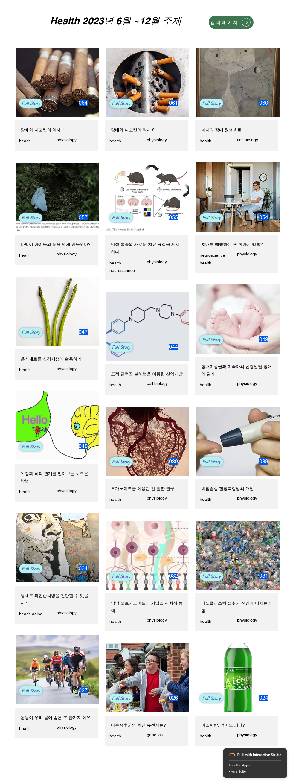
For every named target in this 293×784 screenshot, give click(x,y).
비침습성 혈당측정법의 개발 (227, 488)
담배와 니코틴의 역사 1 (42, 129)
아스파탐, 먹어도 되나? (223, 725)
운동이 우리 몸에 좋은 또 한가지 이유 (56, 717)
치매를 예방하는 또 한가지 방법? (232, 244)
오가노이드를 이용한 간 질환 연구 (142, 488)
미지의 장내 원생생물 (221, 129)
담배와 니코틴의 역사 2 (133, 129)
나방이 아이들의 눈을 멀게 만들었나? (56, 244)
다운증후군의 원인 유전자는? (138, 725)
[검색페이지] (231, 22)
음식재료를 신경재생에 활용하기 (51, 359)
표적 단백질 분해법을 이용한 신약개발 (147, 374)
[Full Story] (30, 103)
